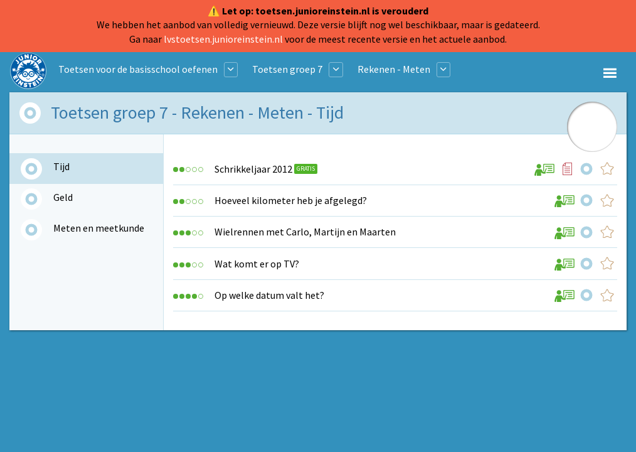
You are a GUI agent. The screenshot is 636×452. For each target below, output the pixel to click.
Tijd (61, 166)
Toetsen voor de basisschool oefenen (138, 69)
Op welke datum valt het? (269, 295)
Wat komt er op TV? (257, 263)
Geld (63, 197)
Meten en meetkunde (98, 228)
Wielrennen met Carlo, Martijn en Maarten (305, 231)
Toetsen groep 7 (287, 69)
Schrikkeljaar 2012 (253, 169)
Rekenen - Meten (394, 69)
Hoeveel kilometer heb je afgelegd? (291, 200)
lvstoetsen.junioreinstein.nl (223, 39)
